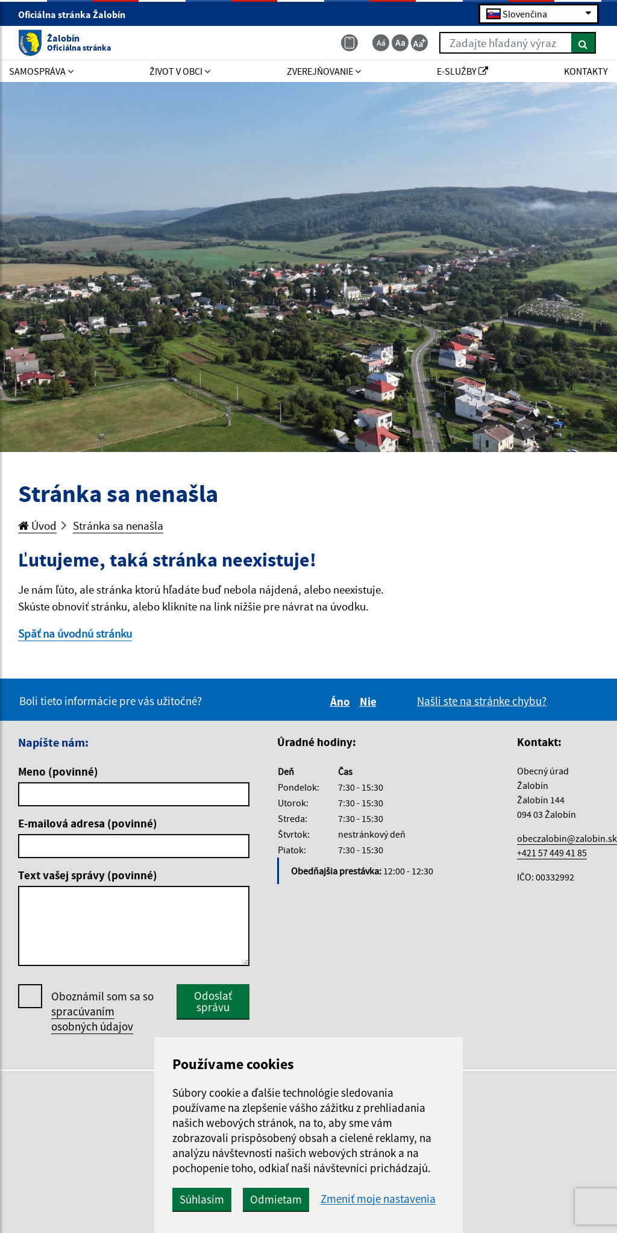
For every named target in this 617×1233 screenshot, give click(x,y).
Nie (370, 701)
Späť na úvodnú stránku (75, 633)
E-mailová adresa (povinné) (87, 823)
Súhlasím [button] (202, 1199)
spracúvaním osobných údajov (92, 1019)
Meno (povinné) (58, 771)
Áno (342, 701)
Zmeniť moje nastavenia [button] (378, 1199)
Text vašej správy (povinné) (87, 875)
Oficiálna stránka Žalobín (77, 14)
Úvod (37, 525)
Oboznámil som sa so (102, 1011)
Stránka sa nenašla (118, 525)
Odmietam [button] (276, 1199)
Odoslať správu (213, 1001)
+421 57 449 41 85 (552, 853)
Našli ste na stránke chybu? (482, 701)
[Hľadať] (583, 43)
